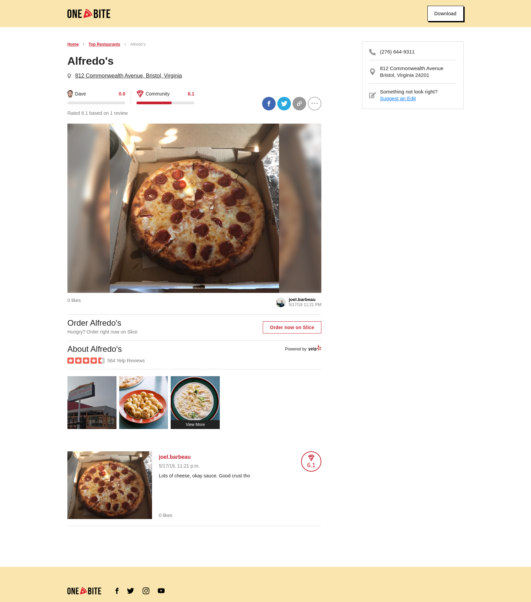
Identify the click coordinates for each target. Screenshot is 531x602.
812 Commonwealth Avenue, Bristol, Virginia (128, 76)
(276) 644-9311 (397, 52)
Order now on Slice (292, 327)
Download (445, 13)
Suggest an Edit (398, 98)
